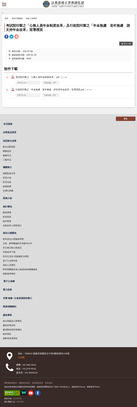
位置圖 (21, 357)
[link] (6, 37)
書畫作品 (7, 155)
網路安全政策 (24, 383)
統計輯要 (7, 221)
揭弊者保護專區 (10, 338)
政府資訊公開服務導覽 (13, 239)
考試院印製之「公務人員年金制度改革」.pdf (41, 77)
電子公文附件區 (10, 260)
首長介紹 (7, 177)
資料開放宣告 (37, 383)
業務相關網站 (9, 306)
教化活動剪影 (9, 146)
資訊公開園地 (17, 18)
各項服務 (7, 123)
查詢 (133, 4)
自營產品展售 (9, 132)
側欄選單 (4, 4)
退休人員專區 (31, 18)
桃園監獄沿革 (9, 173)
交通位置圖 (8, 190)
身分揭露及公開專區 (12, 321)
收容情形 (7, 216)
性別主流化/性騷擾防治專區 (16, 256)
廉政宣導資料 (9, 325)
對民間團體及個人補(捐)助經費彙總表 (20, 269)
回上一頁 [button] (127, 44)
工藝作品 (7, 159)
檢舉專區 (7, 334)
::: (2, 2)
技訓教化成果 (9, 140)
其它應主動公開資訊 (12, 247)
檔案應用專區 (9, 273)
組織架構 (7, 186)
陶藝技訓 (7, 151)
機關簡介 (7, 167)
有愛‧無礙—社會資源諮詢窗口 (17, 298)
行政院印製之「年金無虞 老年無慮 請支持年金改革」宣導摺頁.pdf (54, 89)
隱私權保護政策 (10, 383)
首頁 (6, 18)
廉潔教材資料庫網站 (12, 329)
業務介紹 (7, 198)
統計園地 (7, 206)
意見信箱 (7, 182)
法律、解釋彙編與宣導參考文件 (17, 243)
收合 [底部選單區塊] (125, 118)
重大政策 (7, 289)
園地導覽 (7, 212)
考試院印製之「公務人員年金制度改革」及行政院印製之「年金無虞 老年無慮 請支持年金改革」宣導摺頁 (68, 27)
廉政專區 (7, 315)
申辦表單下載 (9, 252)
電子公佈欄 (9, 281)
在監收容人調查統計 (12, 225)
